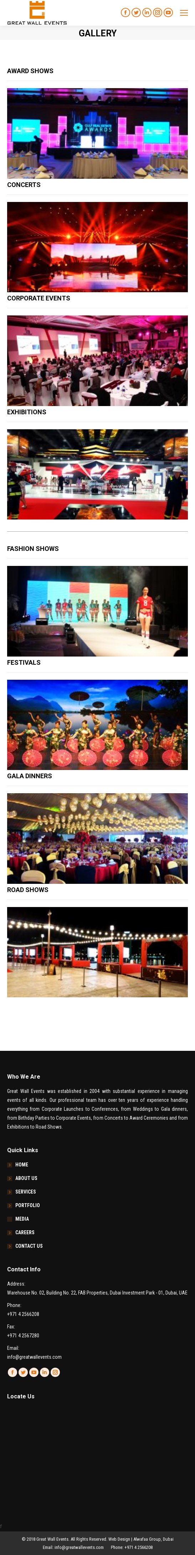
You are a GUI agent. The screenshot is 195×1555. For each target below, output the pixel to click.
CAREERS (25, 1232)
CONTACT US (29, 1246)
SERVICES (25, 1192)
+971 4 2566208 (23, 1314)
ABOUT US (26, 1178)
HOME (21, 1164)
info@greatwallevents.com (34, 1357)
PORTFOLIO (27, 1205)
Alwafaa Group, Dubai (153, 1539)
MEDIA (22, 1219)
